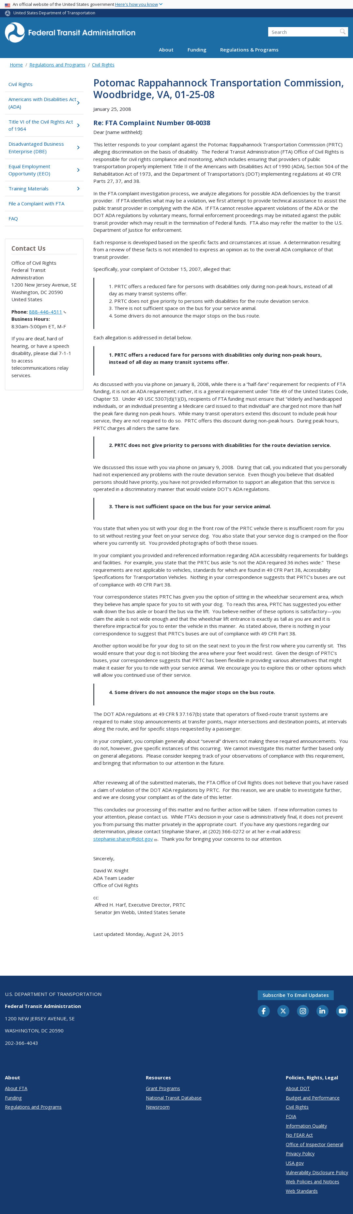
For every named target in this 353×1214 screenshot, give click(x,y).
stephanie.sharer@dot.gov (125, 839)
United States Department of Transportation (54, 13)
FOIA (291, 1116)
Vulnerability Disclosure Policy (317, 1172)
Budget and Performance (313, 1098)
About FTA (16, 1088)
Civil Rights (103, 65)
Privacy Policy (300, 1153)
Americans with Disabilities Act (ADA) (44, 103)
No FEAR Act (299, 1135)
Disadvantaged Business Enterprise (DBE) (44, 148)
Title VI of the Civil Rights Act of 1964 (44, 125)
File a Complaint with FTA (36, 203)
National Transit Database (174, 1098)
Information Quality (306, 1126)
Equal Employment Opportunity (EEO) (44, 170)
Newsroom (158, 1107)
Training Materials (44, 188)
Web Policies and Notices (312, 1181)
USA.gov (295, 1163)
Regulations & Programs (249, 49)
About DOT (298, 1088)
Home (16, 65)
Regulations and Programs (57, 65)
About (166, 49)
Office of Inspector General (314, 1144)
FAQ (13, 218)
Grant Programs (163, 1088)
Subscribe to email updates (296, 995)
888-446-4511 (47, 311)
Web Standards (302, 1191)
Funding (197, 49)
